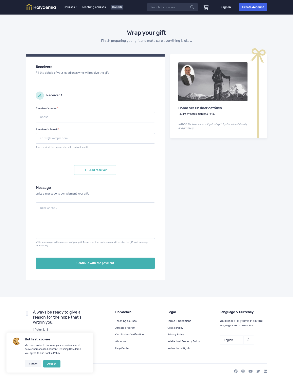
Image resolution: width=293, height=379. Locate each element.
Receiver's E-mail (47, 129)
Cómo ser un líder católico (200, 108)
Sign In (226, 7)
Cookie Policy (52, 354)
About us (121, 341)
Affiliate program (125, 328)
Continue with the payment (95, 265)
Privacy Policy (176, 334)
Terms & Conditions (179, 321)
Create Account (253, 7)
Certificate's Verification (130, 334)
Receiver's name (47, 108)
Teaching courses (94, 7)
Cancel (33, 364)
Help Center (122, 348)
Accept (51, 364)
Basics (117, 6)
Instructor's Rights (179, 348)
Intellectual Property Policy (184, 341)
